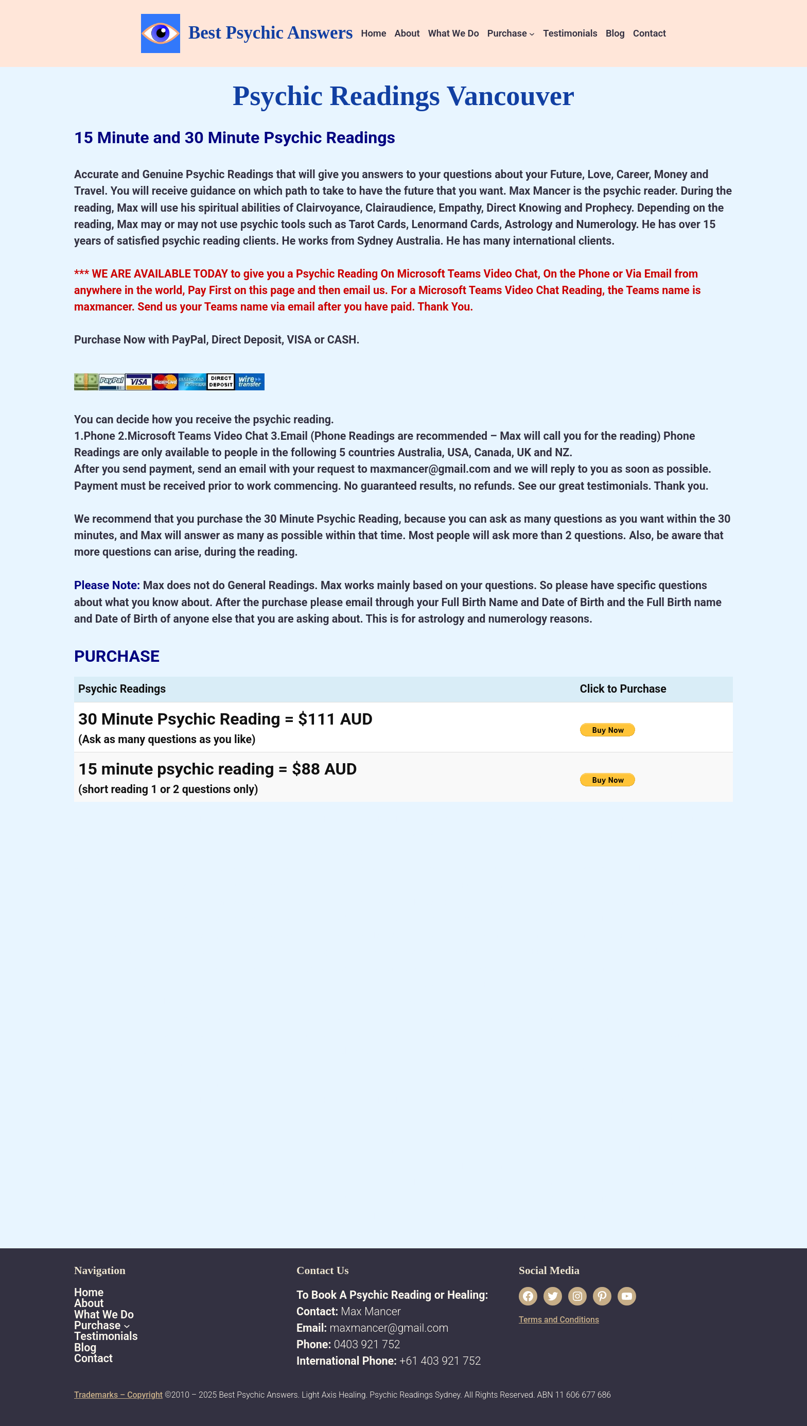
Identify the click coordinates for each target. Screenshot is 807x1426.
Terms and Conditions (559, 1320)
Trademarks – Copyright (118, 1395)
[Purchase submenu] (532, 33)
